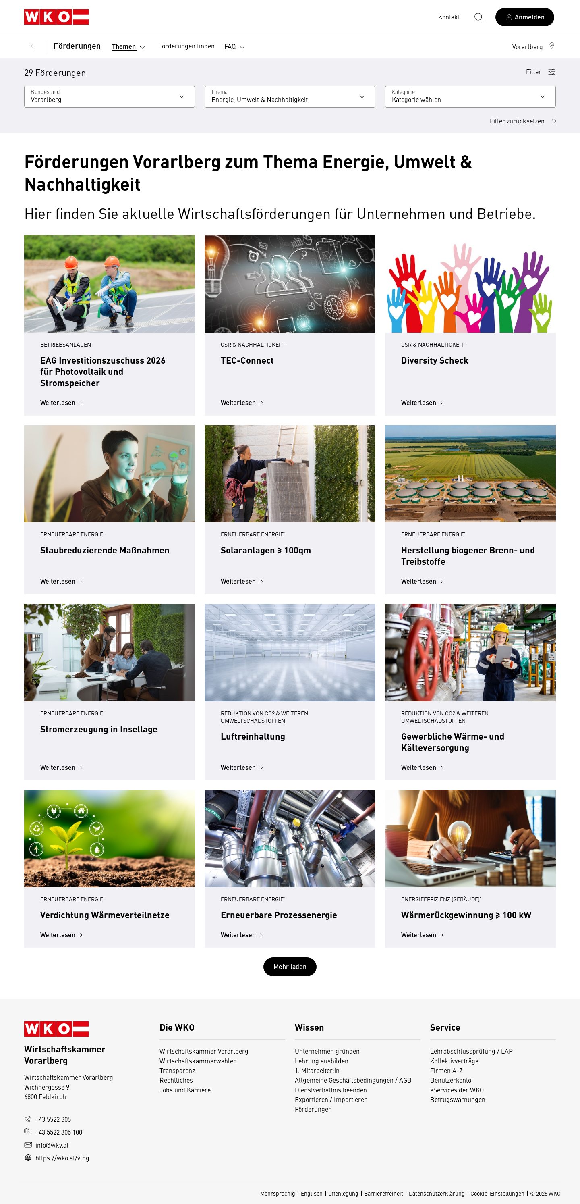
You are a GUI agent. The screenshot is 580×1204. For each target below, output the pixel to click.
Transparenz (177, 1070)
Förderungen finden (186, 45)
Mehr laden (290, 966)
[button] (534, 46)
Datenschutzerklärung (437, 1193)
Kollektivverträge (454, 1060)
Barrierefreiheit (383, 1193)
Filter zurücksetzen (523, 120)
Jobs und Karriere (185, 1089)
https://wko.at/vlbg (56, 1157)
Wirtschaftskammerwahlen (198, 1060)
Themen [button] (130, 47)
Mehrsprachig (277, 1193)
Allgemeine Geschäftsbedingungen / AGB (353, 1079)
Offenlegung (343, 1193)
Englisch (312, 1193)
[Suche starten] (478, 17)
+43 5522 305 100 (53, 1131)
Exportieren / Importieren (331, 1099)
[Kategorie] (470, 97)
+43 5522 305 (47, 1119)
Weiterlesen (62, 402)
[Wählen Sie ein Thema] (290, 97)
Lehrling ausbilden (321, 1060)
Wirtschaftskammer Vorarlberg (204, 1050)
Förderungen (77, 45)
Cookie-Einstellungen (497, 1193)
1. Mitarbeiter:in (317, 1070)
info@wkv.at (46, 1144)
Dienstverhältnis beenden (331, 1089)
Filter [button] (541, 71)
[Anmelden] (524, 17)
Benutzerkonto (450, 1079)
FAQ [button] (236, 47)
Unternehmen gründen (327, 1050)
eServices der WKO (457, 1089)
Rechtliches (176, 1079)
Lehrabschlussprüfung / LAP (471, 1050)
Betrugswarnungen (457, 1099)
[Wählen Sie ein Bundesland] (109, 97)
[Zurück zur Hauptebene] (32, 46)
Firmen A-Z (446, 1070)
